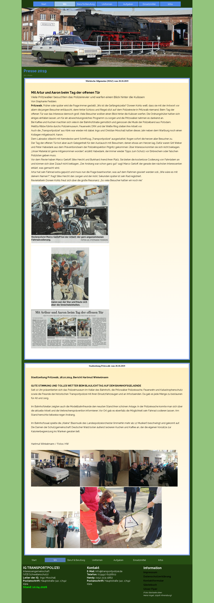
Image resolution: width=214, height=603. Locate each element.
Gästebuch (150, 584)
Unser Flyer (150, 589)
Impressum (150, 572)
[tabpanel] (107, 221)
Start (43, 4)
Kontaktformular (153, 580)
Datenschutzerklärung (157, 576)
